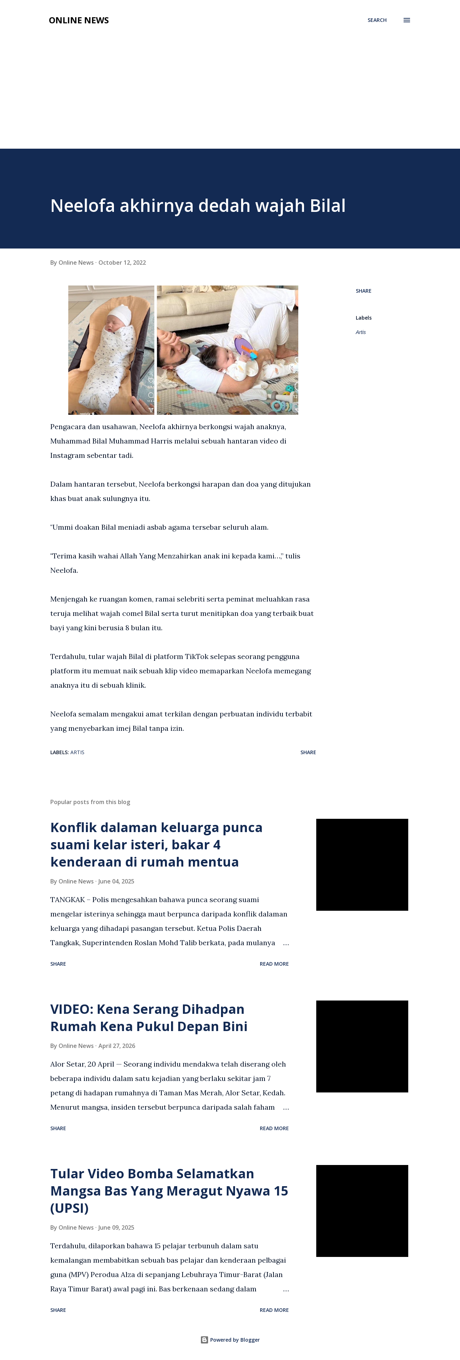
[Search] (377, 20)
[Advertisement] (230, 83)
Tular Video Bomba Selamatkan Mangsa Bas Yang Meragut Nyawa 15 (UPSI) (169, 1191)
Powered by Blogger (230, 1339)
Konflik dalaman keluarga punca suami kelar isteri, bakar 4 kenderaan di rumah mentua (156, 844)
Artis (361, 332)
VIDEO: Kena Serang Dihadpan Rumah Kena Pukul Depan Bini (149, 1017)
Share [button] (364, 290)
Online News (79, 20)
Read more (274, 963)
